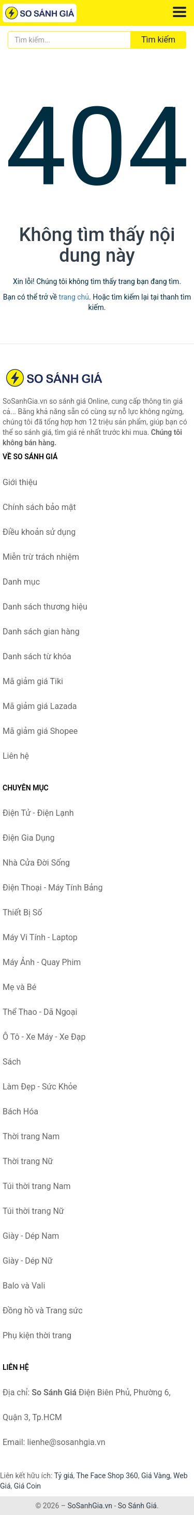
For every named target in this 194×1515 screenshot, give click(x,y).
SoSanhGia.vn (89, 1506)
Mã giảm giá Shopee (40, 731)
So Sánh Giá (137, 1506)
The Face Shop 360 (107, 1475)
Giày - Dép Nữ (28, 1261)
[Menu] (179, 12)
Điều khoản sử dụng (39, 532)
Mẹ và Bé (19, 987)
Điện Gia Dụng (29, 838)
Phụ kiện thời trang (37, 1335)
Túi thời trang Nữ (33, 1211)
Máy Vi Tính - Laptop (40, 937)
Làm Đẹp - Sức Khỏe (40, 1087)
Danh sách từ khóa (37, 656)
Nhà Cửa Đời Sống (36, 863)
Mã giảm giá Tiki (33, 681)
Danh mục (21, 582)
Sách (12, 1062)
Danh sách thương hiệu (45, 607)
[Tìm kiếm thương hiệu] (69, 40)
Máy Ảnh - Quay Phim (42, 962)
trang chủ (74, 297)
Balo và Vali (24, 1286)
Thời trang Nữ (28, 1161)
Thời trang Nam (31, 1136)
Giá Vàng (155, 1475)
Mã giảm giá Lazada (40, 706)
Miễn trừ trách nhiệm (41, 557)
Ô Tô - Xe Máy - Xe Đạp (44, 1037)
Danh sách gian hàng (41, 631)
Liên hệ (16, 756)
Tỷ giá (63, 1475)
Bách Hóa (20, 1111)
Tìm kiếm (158, 40)
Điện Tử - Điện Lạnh (38, 813)
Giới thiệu (20, 482)
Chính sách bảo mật (39, 507)
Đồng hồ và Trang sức (43, 1310)
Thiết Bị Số (22, 912)
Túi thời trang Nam (37, 1186)
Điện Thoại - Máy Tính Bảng (52, 888)
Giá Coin (27, 1486)
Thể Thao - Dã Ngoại (40, 1012)
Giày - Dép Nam (31, 1236)
